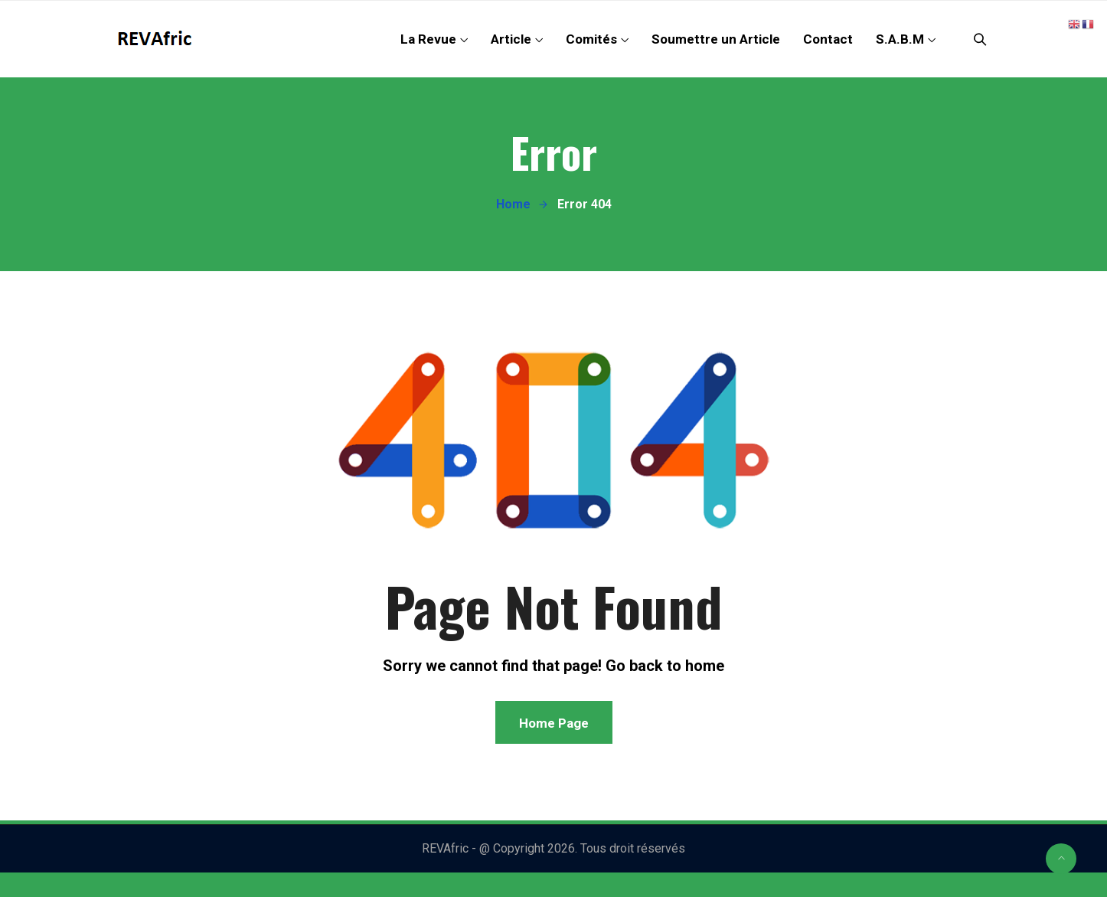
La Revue (428, 39)
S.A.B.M (900, 39)
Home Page (554, 723)
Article (511, 39)
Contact (828, 39)
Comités (591, 39)
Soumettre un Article (715, 39)
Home (513, 204)
